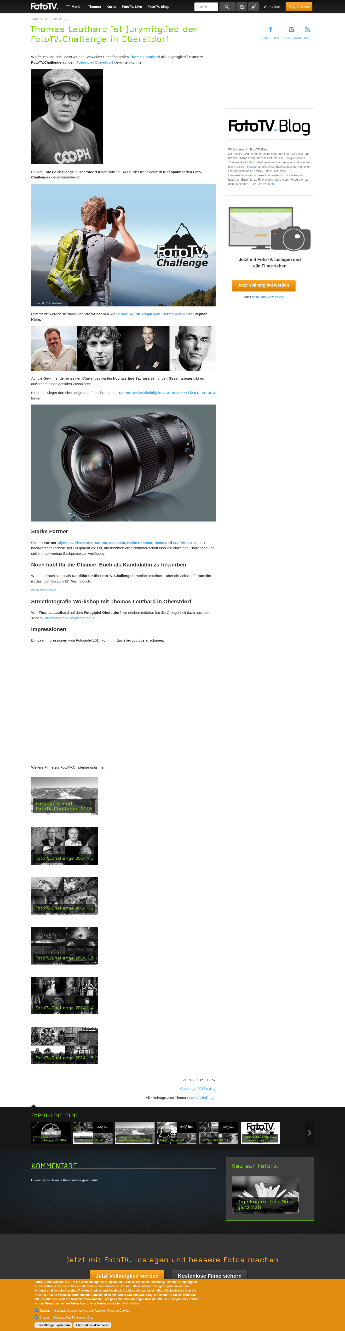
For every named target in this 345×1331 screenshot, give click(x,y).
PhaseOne (83, 543)
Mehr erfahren (132, 1303)
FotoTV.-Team (266, 184)
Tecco (159, 543)
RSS (307, 38)
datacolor (116, 543)
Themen (94, 7)
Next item (309, 1133)
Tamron (100, 543)
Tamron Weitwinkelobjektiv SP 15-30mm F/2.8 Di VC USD (166, 393)
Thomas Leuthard (145, 57)
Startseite (39, 19)
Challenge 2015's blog (198, 1089)
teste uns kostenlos (267, 297)
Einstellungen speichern (53, 1325)
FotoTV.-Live (132, 7)
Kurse (111, 7)
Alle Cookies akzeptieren (92, 1325)
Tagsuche (253, 6)
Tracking (45, 1310)
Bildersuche (241, 6)
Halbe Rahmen (139, 543)
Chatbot (45, 1317)
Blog (58, 19)
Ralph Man (151, 314)
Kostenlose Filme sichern (210, 1276)
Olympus (65, 543)
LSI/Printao (182, 543)
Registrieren (299, 7)
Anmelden (272, 7)
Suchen (227, 6)
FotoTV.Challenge (201, 1098)
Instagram (291, 38)
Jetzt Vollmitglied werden (263, 285)
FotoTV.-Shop (158, 7)
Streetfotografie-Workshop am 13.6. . (73, 618)
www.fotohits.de (43, 590)
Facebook (271, 38)
